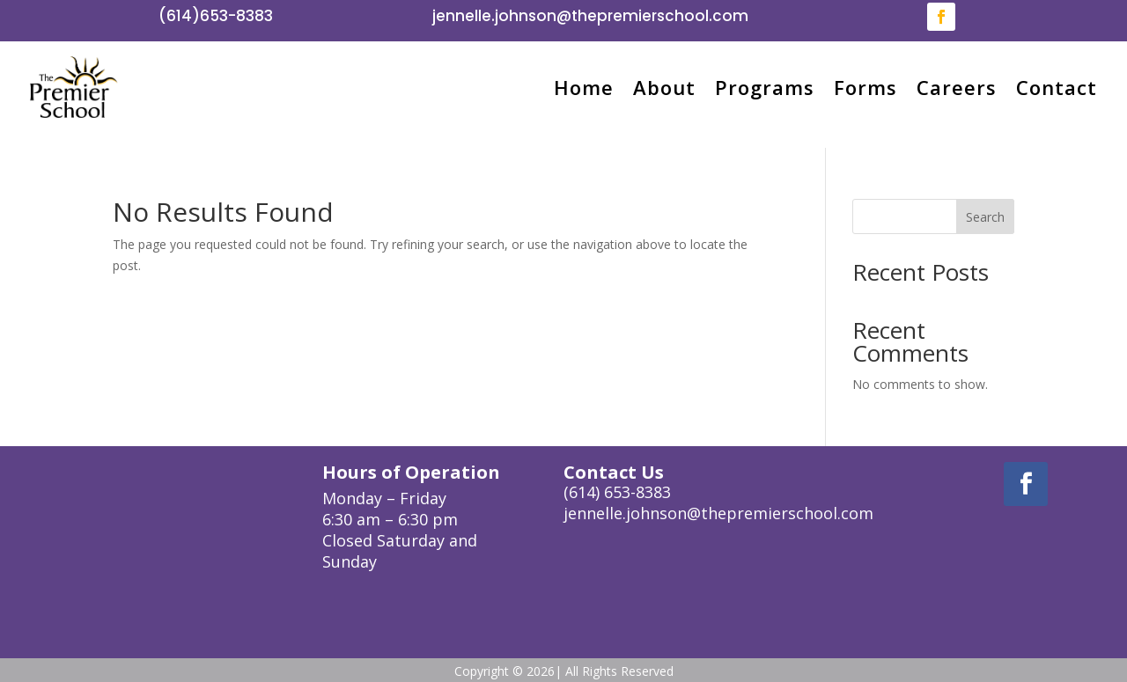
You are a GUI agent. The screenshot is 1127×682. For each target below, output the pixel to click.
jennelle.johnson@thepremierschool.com (590, 15)
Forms (865, 87)
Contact (1056, 87)
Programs (764, 87)
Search (985, 217)
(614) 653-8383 (617, 491)
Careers (957, 87)
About (664, 87)
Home (584, 87)
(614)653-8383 (215, 15)
